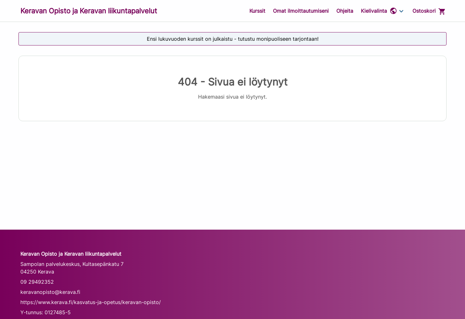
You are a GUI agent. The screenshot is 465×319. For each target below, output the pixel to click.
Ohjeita (344, 11)
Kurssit (257, 11)
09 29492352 (37, 282)
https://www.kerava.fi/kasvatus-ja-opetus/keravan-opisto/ (90, 302)
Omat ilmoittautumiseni (301, 11)
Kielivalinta (379, 11)
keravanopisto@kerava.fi (50, 292)
